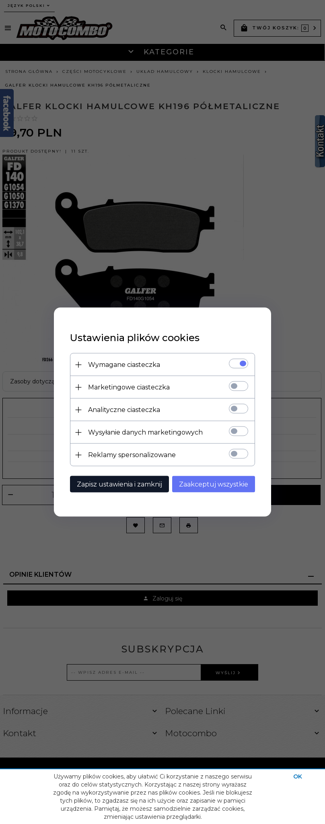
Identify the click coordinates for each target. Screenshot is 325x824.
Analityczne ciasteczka (124, 410)
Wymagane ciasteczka (124, 365)
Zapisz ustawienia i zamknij (119, 484)
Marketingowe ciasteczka (129, 387)
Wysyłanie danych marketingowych (145, 432)
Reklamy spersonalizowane (132, 455)
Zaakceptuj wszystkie (213, 484)
